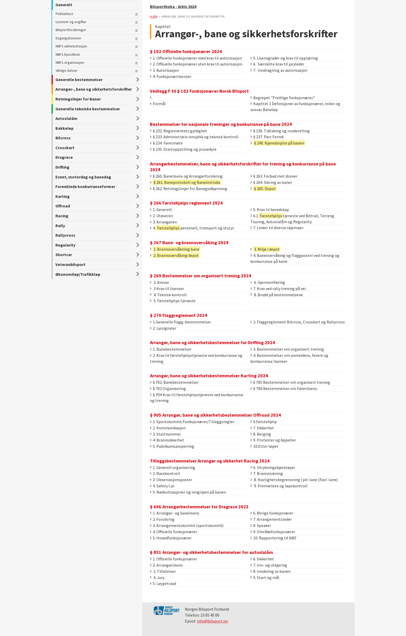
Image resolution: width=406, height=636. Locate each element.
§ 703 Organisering (168, 388)
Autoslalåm (66, 118)
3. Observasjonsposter (171, 479)
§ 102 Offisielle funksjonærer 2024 (186, 51)
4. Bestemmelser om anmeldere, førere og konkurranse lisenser (289, 358)
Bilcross (63, 137)
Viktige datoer (67, 70)
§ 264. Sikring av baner (271, 182)
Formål (158, 103)
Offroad (62, 205)
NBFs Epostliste (68, 54)
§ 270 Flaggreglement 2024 (178, 315)
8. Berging (260, 434)
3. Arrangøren (163, 222)
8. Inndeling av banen (270, 571)
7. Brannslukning (266, 473)
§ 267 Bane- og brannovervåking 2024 (189, 242)
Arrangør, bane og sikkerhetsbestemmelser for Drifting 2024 (212, 342)
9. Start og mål (264, 577)
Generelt (63, 4)
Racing (61, 215)
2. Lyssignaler (163, 328)
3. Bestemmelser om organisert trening (287, 349)
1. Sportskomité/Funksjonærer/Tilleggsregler (192, 421)
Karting (62, 196)
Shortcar (63, 254)
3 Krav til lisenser (167, 288)
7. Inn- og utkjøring (268, 565)
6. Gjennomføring (267, 282)
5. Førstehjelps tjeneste (172, 300)
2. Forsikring (162, 519)
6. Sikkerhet (262, 558)
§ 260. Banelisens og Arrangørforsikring (186, 176)
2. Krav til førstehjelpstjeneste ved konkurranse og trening (196, 358)
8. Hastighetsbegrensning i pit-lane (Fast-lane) (294, 479)
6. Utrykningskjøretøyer (272, 467)
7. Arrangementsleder (271, 519)
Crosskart (64, 147)
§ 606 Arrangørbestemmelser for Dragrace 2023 (199, 507)
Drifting (62, 167)
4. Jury (157, 577)
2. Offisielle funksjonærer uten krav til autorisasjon (196, 64)
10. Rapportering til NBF (273, 537)
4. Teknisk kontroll (168, 294)
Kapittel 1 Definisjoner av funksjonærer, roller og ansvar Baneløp (295, 106)
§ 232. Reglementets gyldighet (178, 130)
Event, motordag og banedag (83, 176)
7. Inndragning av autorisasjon (278, 70)
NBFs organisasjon (70, 62)
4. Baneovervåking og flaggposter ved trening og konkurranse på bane (294, 258)
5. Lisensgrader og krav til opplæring (284, 58)
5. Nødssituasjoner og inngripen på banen (188, 492)
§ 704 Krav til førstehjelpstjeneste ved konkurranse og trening (196, 397)
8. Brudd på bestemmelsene (276, 294)
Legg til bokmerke (137, 15)
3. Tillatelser (163, 571)
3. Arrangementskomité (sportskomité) (186, 525)
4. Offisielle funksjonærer (173, 531)
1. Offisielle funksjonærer (173, 558)
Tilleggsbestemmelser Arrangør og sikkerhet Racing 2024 (210, 461)
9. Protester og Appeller (273, 440)
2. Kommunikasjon (168, 427)
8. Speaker (260, 525)
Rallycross (65, 235)
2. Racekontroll (165, 473)
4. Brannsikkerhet (167, 440)
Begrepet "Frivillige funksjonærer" (282, 97)
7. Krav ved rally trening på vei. (278, 288)
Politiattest (64, 13)
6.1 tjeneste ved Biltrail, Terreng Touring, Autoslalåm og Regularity (292, 218)
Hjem (153, 16)
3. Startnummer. (166, 434)
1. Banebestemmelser (171, 349)
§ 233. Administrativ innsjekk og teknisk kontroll (194, 136)
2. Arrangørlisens (166, 565)
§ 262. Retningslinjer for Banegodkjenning (188, 188)
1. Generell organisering (172, 467)
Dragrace (64, 157)
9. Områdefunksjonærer (272, 531)
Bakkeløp (64, 128)
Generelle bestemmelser (79, 79)
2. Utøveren (161, 215)
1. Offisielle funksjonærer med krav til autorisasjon (196, 58)
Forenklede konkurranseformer (85, 186)
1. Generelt (161, 209)
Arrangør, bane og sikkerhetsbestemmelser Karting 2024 (209, 376)
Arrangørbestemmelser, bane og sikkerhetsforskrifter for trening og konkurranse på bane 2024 (243, 167)
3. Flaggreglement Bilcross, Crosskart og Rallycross (297, 321)
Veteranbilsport (70, 264)
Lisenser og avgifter (71, 21)
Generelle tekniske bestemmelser (87, 108)
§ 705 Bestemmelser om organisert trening (290, 382)
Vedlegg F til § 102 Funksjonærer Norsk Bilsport (199, 91)
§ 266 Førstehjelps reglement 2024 (186, 203)
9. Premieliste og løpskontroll (279, 485)
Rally (60, 225)
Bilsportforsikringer (71, 29)
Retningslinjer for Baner (78, 99)
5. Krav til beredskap (269, 209)
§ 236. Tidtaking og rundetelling (280, 130)
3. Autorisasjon (164, 70)
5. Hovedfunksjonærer (171, 537)
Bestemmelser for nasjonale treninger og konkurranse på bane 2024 (221, 124)
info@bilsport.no (212, 621)
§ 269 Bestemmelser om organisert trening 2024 (200, 276)
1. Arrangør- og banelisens (174, 513)
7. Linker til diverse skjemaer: (277, 227)
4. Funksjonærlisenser (170, 76)
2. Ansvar (159, 282)
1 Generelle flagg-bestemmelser (180, 321)
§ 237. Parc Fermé (267, 136)
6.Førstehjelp (263, 421)
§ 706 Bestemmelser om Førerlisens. (284, 388)
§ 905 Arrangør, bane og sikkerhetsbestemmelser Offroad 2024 (215, 415)
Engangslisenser (68, 38)
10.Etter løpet (264, 446)
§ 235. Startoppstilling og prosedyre (183, 149)
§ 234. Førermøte (166, 143)
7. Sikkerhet (262, 427)
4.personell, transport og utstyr (192, 227)
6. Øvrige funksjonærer (271, 513)
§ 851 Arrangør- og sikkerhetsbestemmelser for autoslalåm (211, 552)
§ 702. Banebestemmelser (174, 382)
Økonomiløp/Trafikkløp (77, 274)
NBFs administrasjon (71, 46)
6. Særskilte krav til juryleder (277, 64)
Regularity (65, 245)
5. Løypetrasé (163, 583)
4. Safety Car (162, 485)
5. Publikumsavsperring (172, 446)
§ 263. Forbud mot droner (274, 176)
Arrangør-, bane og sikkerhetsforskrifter (93, 89)
